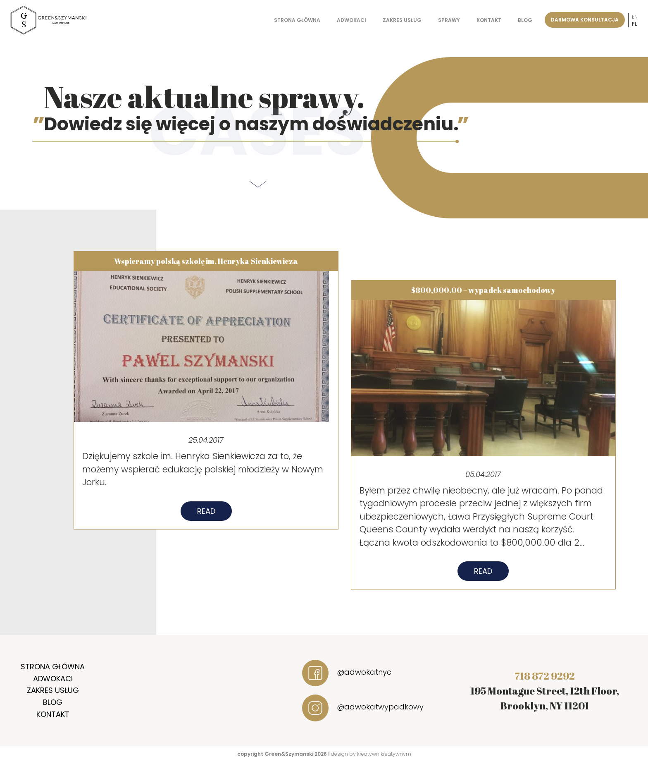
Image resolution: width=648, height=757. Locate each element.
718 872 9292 (545, 676)
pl (634, 23)
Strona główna (297, 20)
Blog (525, 20)
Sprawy (449, 20)
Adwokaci (351, 20)
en (635, 16)
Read (206, 516)
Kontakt (488, 20)
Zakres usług (402, 20)
